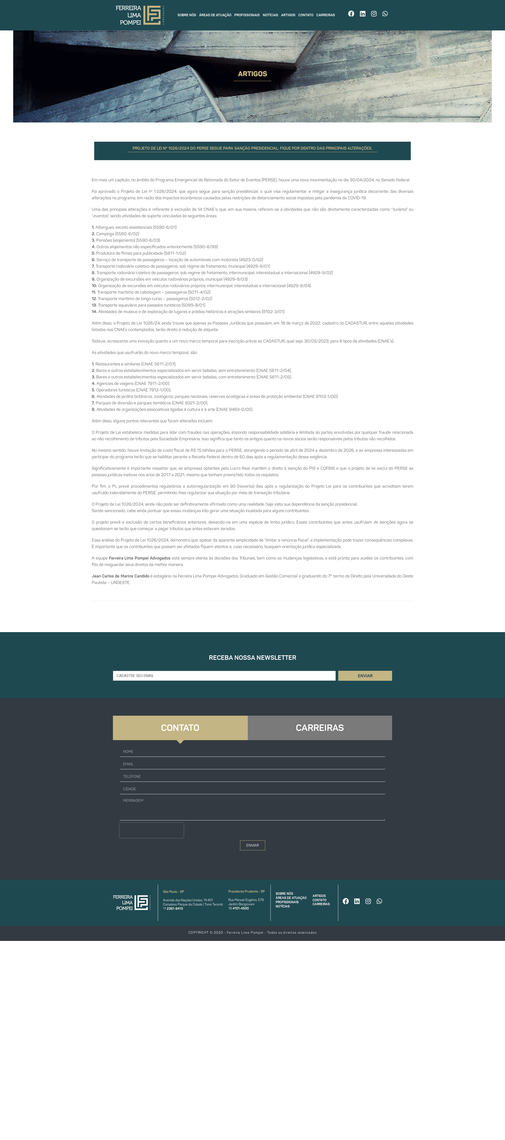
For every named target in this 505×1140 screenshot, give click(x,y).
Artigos (288, 15)
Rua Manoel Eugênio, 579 (246, 900)
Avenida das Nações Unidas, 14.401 (188, 900)
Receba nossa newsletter (252, 658)
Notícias (270, 15)
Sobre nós (186, 15)
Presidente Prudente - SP (246, 891)
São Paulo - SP (173, 892)
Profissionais (247, 15)
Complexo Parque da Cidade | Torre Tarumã (193, 904)
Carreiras (325, 15)
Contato (305, 15)
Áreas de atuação (215, 15)
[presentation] (151, 830)
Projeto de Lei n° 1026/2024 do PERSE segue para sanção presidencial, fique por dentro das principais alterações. (252, 148)
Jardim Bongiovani (241, 904)
